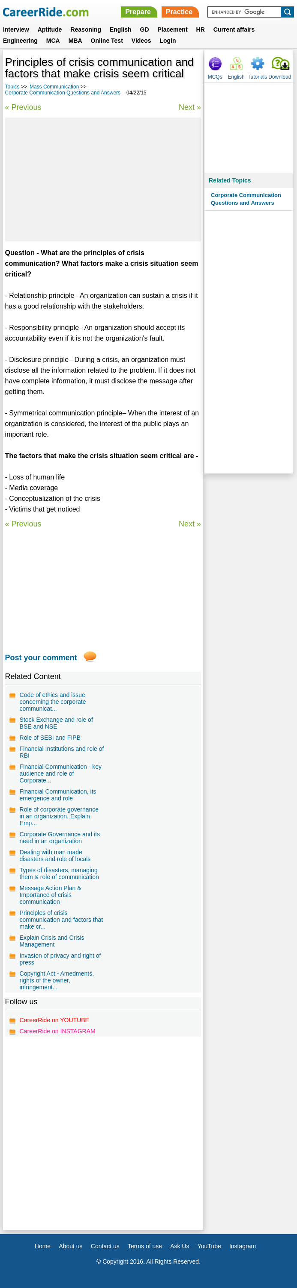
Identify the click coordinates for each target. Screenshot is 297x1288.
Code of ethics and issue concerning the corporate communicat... (53, 701)
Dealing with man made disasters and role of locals (55, 855)
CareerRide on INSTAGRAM (58, 1031)
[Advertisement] (103, 179)
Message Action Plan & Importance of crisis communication (50, 895)
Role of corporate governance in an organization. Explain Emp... (59, 816)
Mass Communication (54, 87)
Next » (190, 107)
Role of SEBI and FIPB (50, 737)
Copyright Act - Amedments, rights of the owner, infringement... (57, 980)
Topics (12, 87)
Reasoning (85, 29)
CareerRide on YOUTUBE (54, 1020)
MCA (53, 40)
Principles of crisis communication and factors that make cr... (61, 919)
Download (279, 77)
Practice (179, 11)
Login (167, 40)
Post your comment (41, 657)
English (121, 29)
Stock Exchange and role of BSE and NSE (56, 723)
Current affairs (234, 29)
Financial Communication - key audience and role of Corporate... (61, 773)
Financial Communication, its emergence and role (58, 795)
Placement (173, 29)
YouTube (209, 1246)
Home (43, 1246)
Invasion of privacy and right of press (60, 959)
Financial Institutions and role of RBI (62, 752)
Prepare (138, 11)
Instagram (242, 1246)
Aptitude (50, 29)
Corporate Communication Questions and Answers (62, 93)
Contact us (105, 1246)
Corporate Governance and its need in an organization (60, 837)
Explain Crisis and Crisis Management (52, 941)
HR (200, 29)
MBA (75, 40)
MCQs (215, 77)
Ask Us (179, 1246)
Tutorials (257, 77)
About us (70, 1246)
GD (144, 29)
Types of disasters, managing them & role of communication (59, 873)
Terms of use (145, 1246)
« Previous (23, 107)
